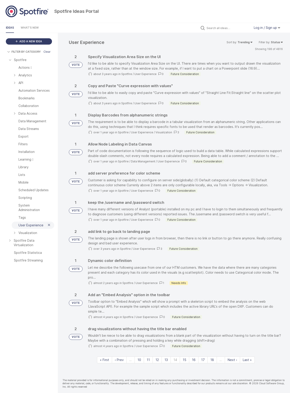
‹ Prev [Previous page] (119, 360)
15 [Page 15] (184, 360)
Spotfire (126, 74)
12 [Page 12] (157, 360)
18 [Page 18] (212, 360)
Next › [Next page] (232, 360)
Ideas (10, 27)
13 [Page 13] (166, 360)
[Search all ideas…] (227, 28)
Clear (47, 51)
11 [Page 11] (148, 360)
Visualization (163, 132)
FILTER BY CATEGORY (24, 51)
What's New (30, 27)
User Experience (145, 74)
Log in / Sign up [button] (267, 28)
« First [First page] (104, 360)
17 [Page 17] (203, 360)
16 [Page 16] (194, 360)
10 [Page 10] (139, 360)
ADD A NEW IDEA (29, 41)
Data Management (143, 161)
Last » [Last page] (247, 360)
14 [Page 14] (175, 360)
